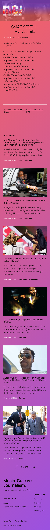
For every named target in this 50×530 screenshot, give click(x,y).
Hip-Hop (25, 37)
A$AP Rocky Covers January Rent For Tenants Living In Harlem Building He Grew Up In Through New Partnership (23, 142)
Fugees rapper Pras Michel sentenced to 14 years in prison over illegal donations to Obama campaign (24, 440)
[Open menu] (46, 10)
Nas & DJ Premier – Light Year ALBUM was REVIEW (23, 320)
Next (33, 467)
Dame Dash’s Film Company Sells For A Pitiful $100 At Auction (24, 201)
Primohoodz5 (16, 37)
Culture (21, 160)
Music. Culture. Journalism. (18, 483)
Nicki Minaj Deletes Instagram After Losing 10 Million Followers (25, 259)
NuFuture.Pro (17, 525)
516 (26, 467)
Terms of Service (20, 521)
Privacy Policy (8, 521)
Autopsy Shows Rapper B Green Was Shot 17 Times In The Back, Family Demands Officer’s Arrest (24, 380)
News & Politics (32, 279)
